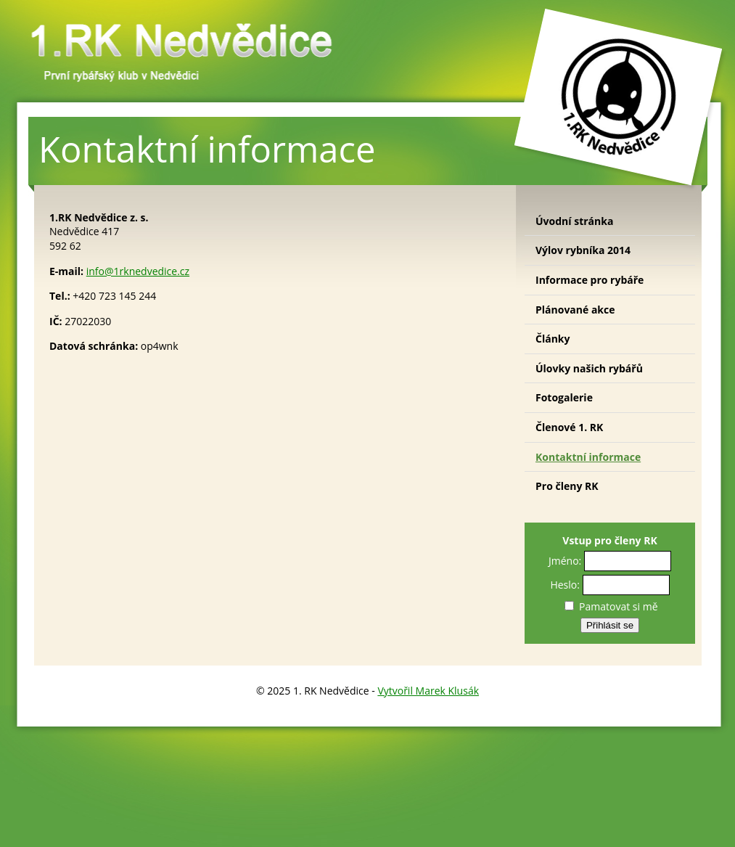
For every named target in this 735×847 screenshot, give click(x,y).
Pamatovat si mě (610, 606)
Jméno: (565, 561)
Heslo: (565, 585)
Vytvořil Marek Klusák (428, 690)
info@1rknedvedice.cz (137, 271)
